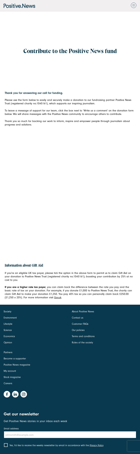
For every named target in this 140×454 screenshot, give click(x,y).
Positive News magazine (17, 364)
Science (8, 330)
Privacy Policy (97, 445)
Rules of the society (82, 342)
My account (10, 370)
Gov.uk (57, 297)
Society (7, 311)
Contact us (77, 317)
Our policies (78, 330)
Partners (8, 352)
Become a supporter (15, 358)
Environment (10, 317)
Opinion (8, 342)
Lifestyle (8, 323)
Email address (11, 428)
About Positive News (83, 311)
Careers (8, 383)
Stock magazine (12, 377)
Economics (9, 336)
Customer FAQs (80, 323)
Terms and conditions (83, 336)
